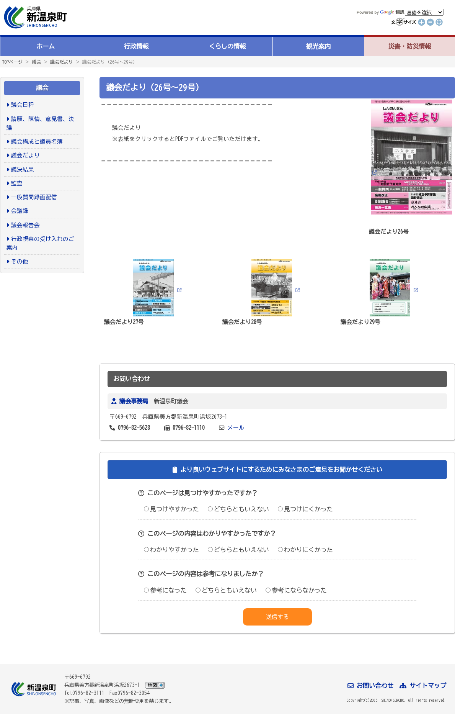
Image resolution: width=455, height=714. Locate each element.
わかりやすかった (171, 550)
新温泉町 (34, 17)
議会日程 (22, 105)
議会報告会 (25, 225)
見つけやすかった (171, 509)
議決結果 (22, 169)
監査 (17, 183)
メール (236, 428)
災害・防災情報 (409, 46)
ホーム (45, 46)
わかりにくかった (305, 550)
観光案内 (318, 46)
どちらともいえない (238, 509)
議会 (36, 61)
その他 (19, 261)
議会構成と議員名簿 (37, 141)
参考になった (165, 590)
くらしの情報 (227, 46)
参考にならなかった (296, 590)
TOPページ (12, 61)
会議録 (19, 211)
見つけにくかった (305, 509)
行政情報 (136, 46)
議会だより (61, 61)
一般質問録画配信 (34, 197)
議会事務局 (133, 401)
